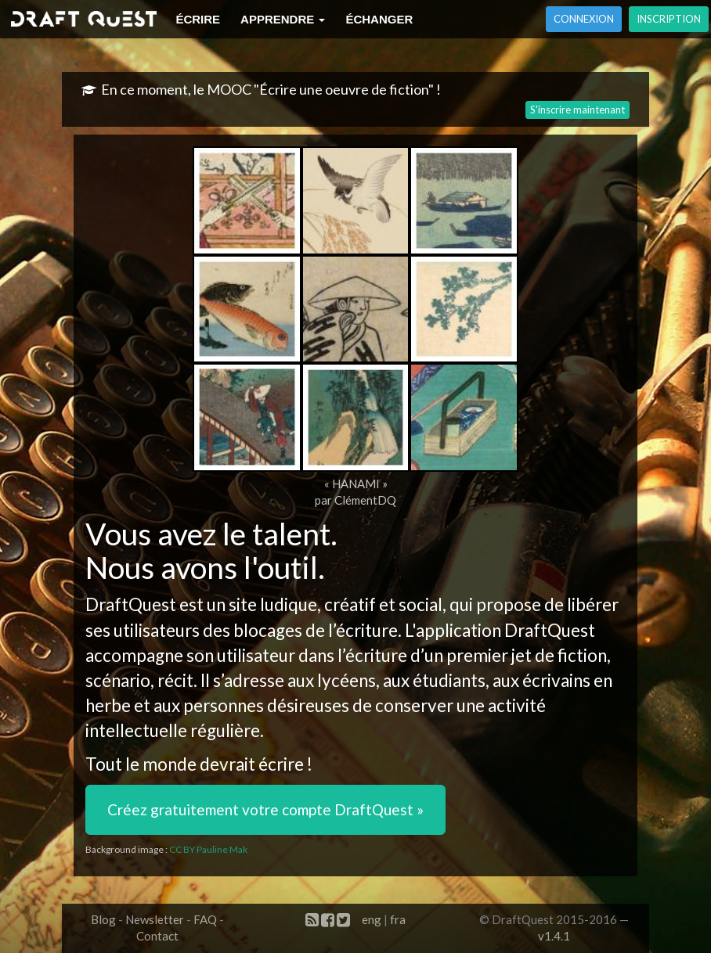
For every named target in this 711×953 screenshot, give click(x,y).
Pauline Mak (222, 849)
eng (371, 919)
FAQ (205, 919)
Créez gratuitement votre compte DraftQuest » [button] (265, 809)
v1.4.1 (554, 936)
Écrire (197, 19)
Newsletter (154, 919)
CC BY (182, 849)
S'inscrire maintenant (577, 109)
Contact (157, 936)
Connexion (584, 19)
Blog (103, 919)
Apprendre (282, 19)
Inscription (669, 19)
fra (398, 919)
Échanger (379, 19)
